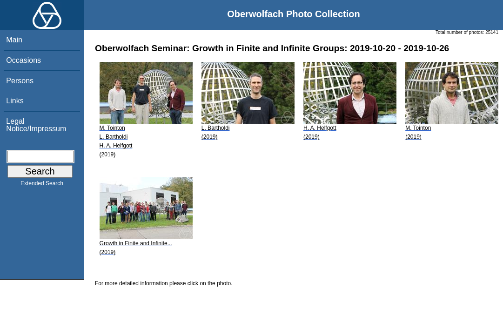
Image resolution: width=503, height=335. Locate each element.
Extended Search (41, 185)
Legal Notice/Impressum (36, 125)
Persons (20, 81)
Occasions (23, 60)
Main (14, 40)
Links (14, 101)
